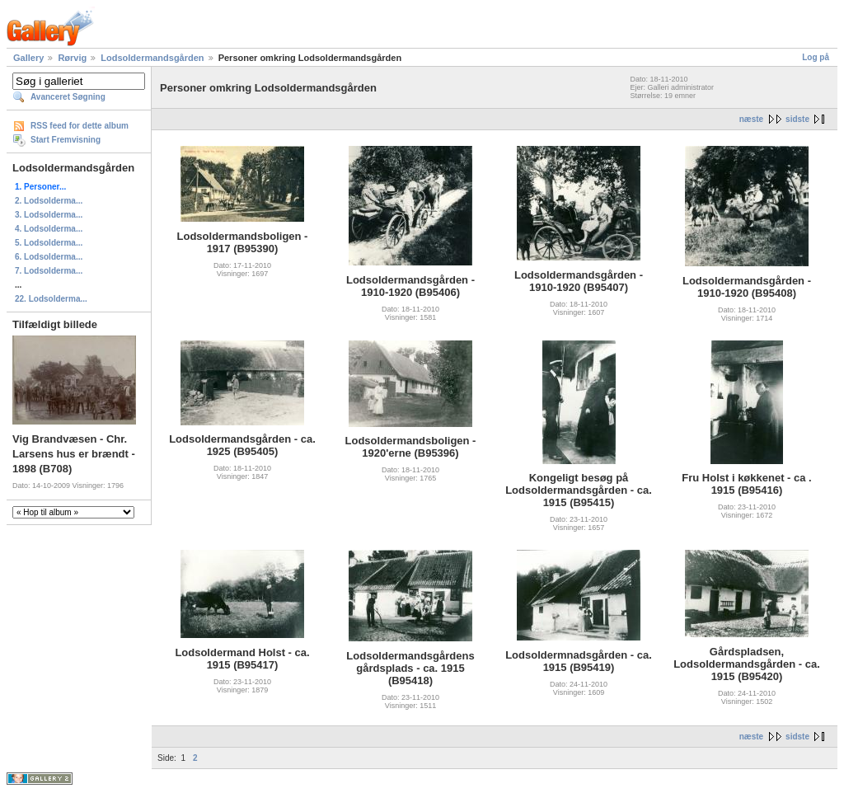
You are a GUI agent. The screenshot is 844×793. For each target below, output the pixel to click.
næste (751, 119)
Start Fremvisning (65, 139)
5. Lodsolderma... (48, 242)
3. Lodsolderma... (48, 214)
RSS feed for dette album (79, 125)
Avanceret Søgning (68, 96)
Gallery (28, 58)
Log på (815, 57)
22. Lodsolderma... (51, 298)
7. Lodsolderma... (48, 270)
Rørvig (72, 58)
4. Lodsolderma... (48, 228)
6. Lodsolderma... (48, 256)
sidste (797, 119)
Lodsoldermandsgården (152, 58)
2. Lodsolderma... (48, 200)
